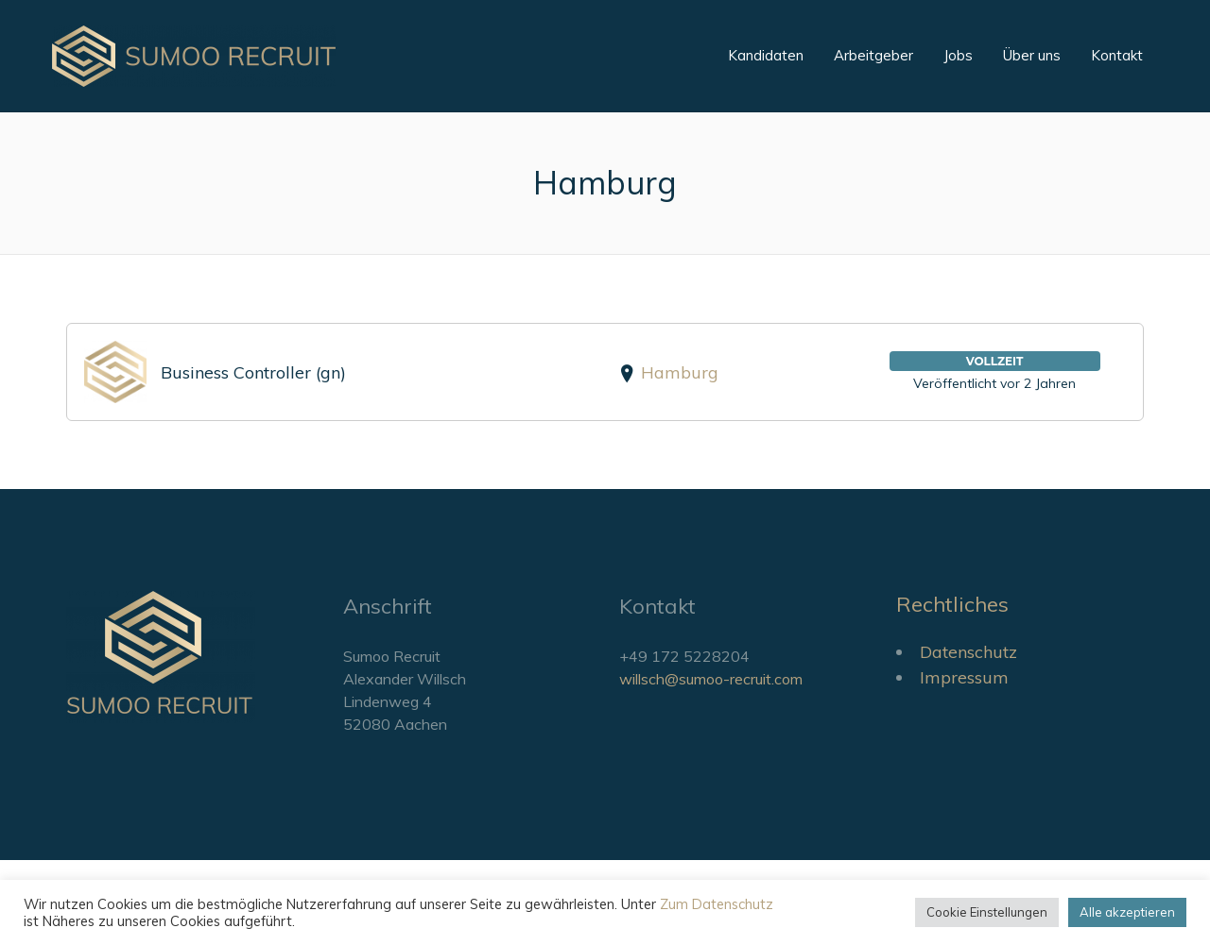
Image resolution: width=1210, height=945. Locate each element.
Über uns (1032, 55)
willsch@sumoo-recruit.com (711, 678)
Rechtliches (952, 604)
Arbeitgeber (873, 55)
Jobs (958, 55)
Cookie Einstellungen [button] (986, 912)
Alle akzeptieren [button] (1127, 912)
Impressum (964, 677)
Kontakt (1117, 55)
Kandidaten (766, 55)
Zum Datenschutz (716, 904)
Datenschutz (968, 652)
